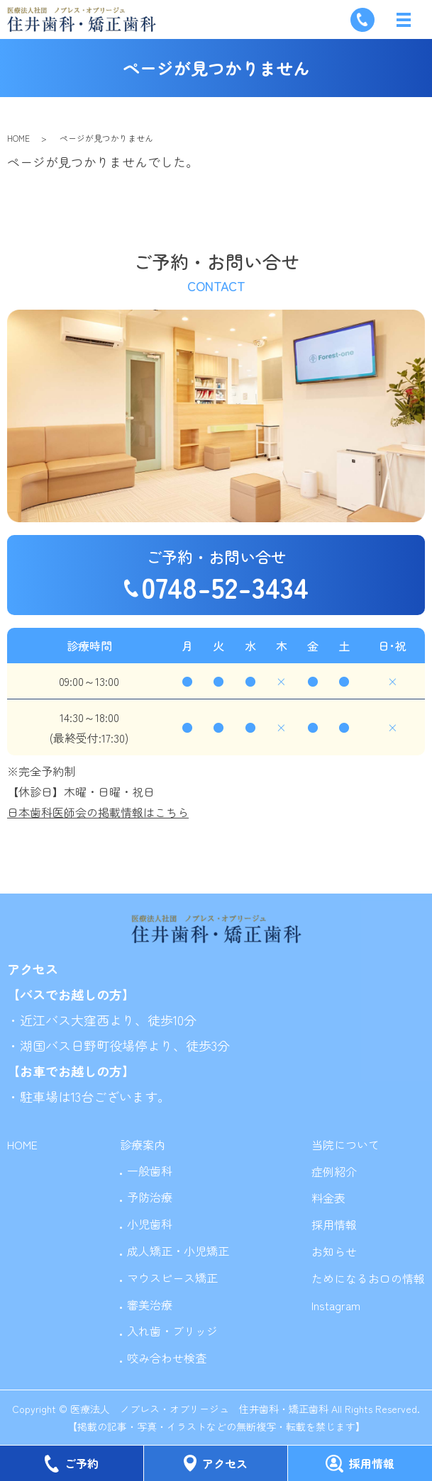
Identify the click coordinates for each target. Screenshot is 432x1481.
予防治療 (149, 1196)
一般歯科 (149, 1170)
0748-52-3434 (225, 586)
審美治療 (149, 1304)
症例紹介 (334, 1171)
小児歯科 (149, 1223)
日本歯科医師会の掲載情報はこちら (98, 812)
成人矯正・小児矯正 (178, 1250)
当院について (345, 1144)
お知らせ (334, 1251)
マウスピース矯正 (172, 1277)
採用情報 (334, 1224)
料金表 (328, 1197)
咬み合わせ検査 (166, 1357)
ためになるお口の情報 (368, 1278)
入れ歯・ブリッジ (172, 1330)
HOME (18, 138)
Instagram (335, 1305)
